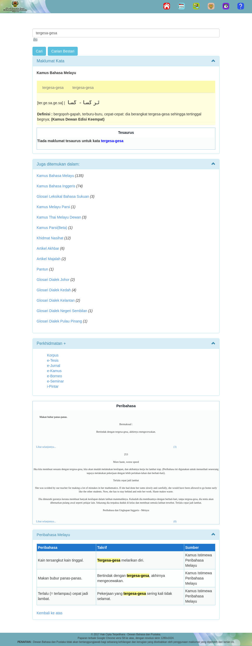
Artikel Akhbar (48, 248)
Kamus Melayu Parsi (53, 207)
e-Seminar (55, 381)
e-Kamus (54, 371)
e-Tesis (52, 360)
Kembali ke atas (50, 613)
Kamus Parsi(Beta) (52, 228)
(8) (175, 521)
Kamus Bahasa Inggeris (56, 186)
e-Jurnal (53, 366)
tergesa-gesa (53, 87)
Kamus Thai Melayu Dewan (59, 217)
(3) (175, 446)
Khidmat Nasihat (50, 238)
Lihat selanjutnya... (46, 446)
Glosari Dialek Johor (53, 280)
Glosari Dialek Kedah (54, 290)
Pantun (42, 269)
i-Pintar (52, 386)
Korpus (52, 355)
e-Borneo (54, 376)
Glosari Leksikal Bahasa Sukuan (63, 196)
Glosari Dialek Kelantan (56, 300)
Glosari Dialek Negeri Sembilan (62, 311)
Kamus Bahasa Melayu (56, 176)
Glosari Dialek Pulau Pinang (59, 321)
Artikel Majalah (49, 259)
